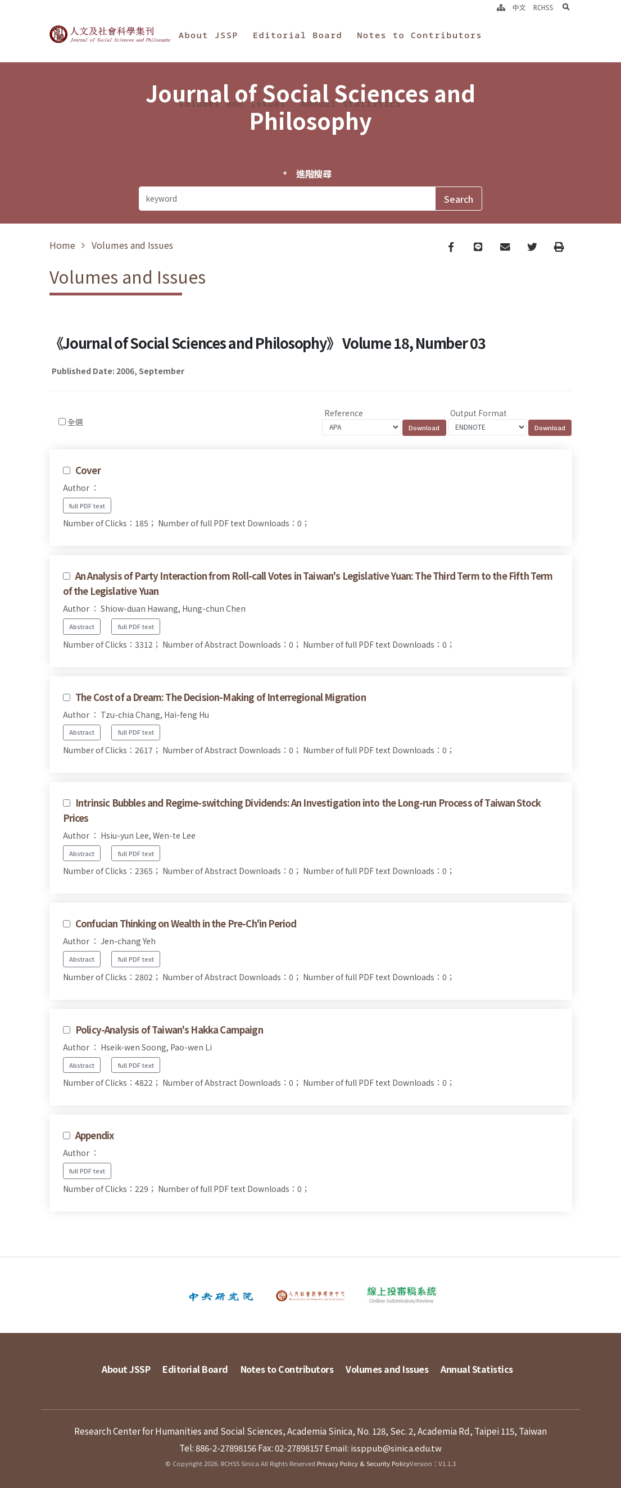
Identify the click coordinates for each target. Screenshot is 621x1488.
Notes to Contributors (419, 34)
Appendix (94, 1137)
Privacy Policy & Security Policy (363, 1462)
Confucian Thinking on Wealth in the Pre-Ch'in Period (185, 925)
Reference (343, 415)
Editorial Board (297, 34)
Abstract (81, 628)
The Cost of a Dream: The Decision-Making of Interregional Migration (220, 699)
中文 (519, 7)
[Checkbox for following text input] (62, 423)
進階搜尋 (314, 173)
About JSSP (208, 34)
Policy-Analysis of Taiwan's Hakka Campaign (169, 1032)
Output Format (478, 415)
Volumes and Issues (232, 103)
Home (62, 246)
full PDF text (87, 507)
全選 (75, 424)
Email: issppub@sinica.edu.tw (383, 1447)
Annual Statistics (351, 103)
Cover (88, 472)
